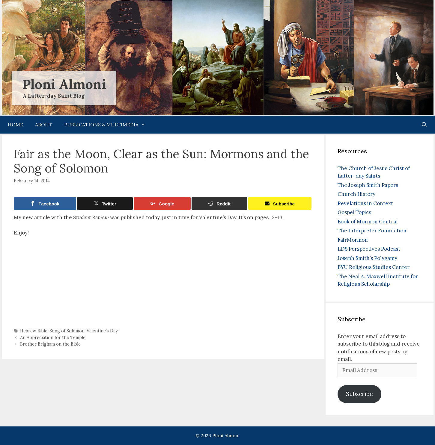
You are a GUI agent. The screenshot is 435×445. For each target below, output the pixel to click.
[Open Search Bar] (424, 125)
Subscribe (359, 393)
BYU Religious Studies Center (374, 267)
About (43, 125)
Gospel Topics (354, 212)
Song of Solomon (67, 331)
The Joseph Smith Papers (368, 185)
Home (15, 125)
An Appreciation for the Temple (52, 337)
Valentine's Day (102, 331)
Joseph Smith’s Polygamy (367, 258)
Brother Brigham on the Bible (50, 344)
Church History (356, 194)
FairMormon (353, 240)
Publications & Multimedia (107, 125)
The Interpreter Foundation (372, 230)
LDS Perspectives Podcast (369, 249)
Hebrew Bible (33, 331)
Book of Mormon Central (368, 221)
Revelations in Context (365, 203)
